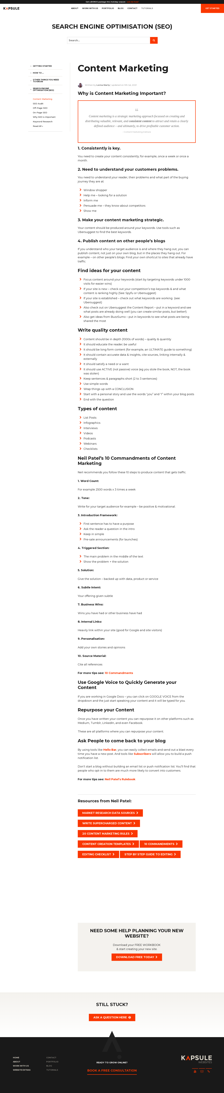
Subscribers (142, 754)
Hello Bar (109, 749)
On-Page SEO (40, 112)
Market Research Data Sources (110, 813)
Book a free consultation (112, 1070)
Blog (121, 8)
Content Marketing (42, 99)
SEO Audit (38, 103)
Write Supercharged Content (108, 823)
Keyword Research (42, 121)
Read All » (38, 126)
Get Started (212, 8)
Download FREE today (137, 957)
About (74, 8)
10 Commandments (119, 673)
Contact (132, 8)
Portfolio (108, 8)
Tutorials (147, 8)
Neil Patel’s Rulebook (120, 779)
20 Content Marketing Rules (107, 833)
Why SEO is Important (44, 117)
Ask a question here (112, 1017)
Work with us (90, 8)
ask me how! (132, 2)
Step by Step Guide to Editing (150, 854)
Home (16, 1057)
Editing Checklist (98, 854)
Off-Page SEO (40, 108)
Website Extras (21, 1070)
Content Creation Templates (108, 844)
